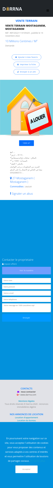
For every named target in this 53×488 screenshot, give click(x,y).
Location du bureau (26, 420)
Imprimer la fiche (26, 64)
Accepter (26, 469)
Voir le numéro (26, 270)
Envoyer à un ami (26, 72)
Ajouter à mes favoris (26, 57)
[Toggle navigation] (48, 8)
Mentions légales (27, 401)
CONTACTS (26, 388)
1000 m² (26, 143)
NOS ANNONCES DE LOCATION (26, 414)
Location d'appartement (26, 417)
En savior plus (37, 460)
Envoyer (26, 318)
